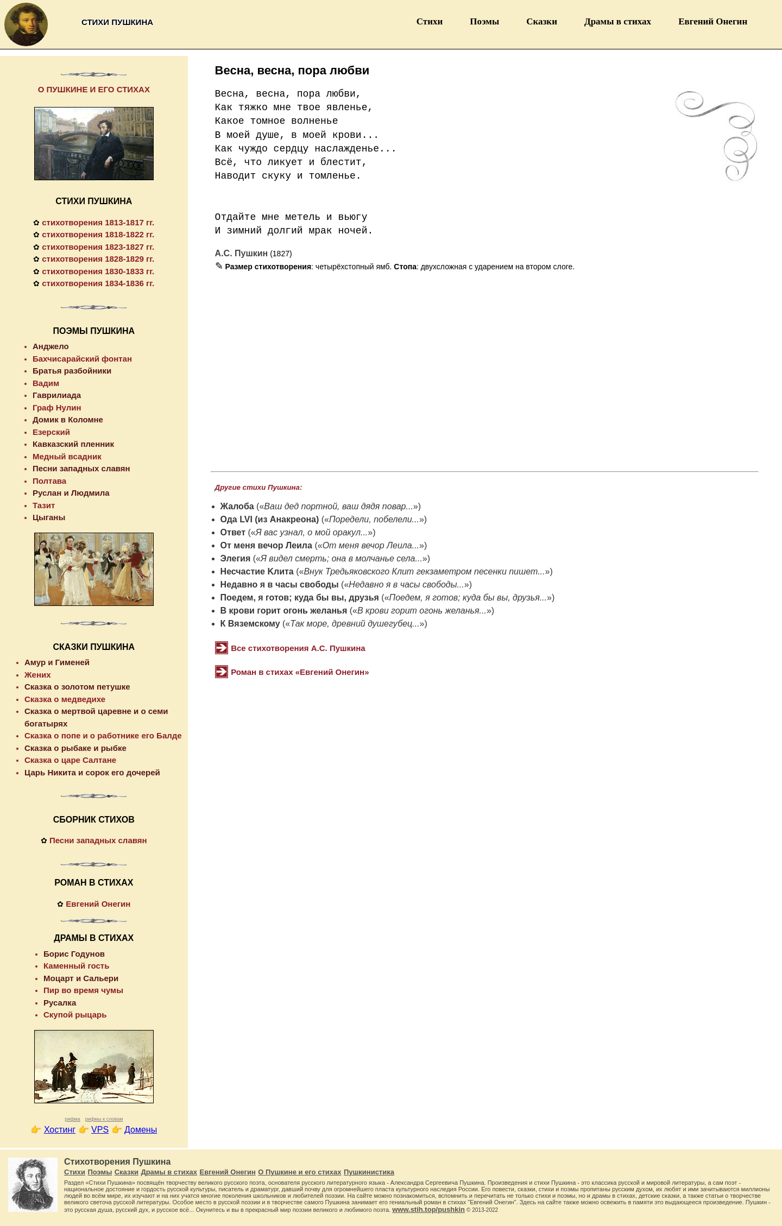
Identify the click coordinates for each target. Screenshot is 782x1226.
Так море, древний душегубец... (354, 623)
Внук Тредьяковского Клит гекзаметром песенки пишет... (424, 571)
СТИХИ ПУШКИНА (93, 201)
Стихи (430, 21)
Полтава (49, 480)
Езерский (51, 432)
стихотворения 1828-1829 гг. (98, 258)
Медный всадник (67, 456)
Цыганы (49, 517)
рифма (72, 1119)
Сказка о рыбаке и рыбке (75, 748)
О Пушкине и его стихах (299, 1172)
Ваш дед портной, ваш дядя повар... (338, 506)
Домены (140, 1129)
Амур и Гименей (57, 662)
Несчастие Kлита (257, 571)
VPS (100, 1129)
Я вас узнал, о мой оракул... (312, 532)
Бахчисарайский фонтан (82, 358)
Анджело (51, 346)
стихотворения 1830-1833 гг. (98, 271)
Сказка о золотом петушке (77, 686)
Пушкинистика (369, 1172)
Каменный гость (76, 965)
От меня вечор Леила (266, 545)
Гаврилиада (57, 395)
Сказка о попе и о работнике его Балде (103, 735)
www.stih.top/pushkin (428, 1209)
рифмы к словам (104, 1119)
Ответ (232, 532)
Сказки (541, 21)
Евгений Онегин (712, 21)
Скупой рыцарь (74, 1014)
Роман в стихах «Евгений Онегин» (300, 672)
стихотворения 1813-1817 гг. (98, 222)
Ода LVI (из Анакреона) (269, 519)
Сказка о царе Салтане (70, 759)
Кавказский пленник (73, 443)
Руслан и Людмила (71, 492)
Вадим (46, 383)
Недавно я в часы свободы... (406, 584)
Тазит (44, 505)
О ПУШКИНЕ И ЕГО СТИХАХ (94, 89)
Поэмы (484, 21)
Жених (37, 674)
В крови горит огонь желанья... (422, 610)
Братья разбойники (72, 370)
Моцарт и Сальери (80, 978)
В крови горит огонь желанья (284, 610)
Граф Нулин (57, 407)
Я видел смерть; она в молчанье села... (341, 558)
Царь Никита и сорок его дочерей (92, 772)
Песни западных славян (81, 468)
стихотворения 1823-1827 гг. (98, 246)
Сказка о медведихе (64, 699)
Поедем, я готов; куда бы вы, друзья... (468, 597)
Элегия (235, 558)
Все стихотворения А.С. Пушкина (298, 648)
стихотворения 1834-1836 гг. (98, 283)
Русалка (59, 1002)
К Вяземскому (250, 623)
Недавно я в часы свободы (279, 584)
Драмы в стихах (617, 21)
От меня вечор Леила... (371, 545)
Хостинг (59, 1129)
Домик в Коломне (68, 419)
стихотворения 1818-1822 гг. (98, 234)
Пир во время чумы (83, 990)
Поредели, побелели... (374, 519)
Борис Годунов (74, 953)
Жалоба (237, 506)
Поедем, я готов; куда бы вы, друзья (299, 597)
